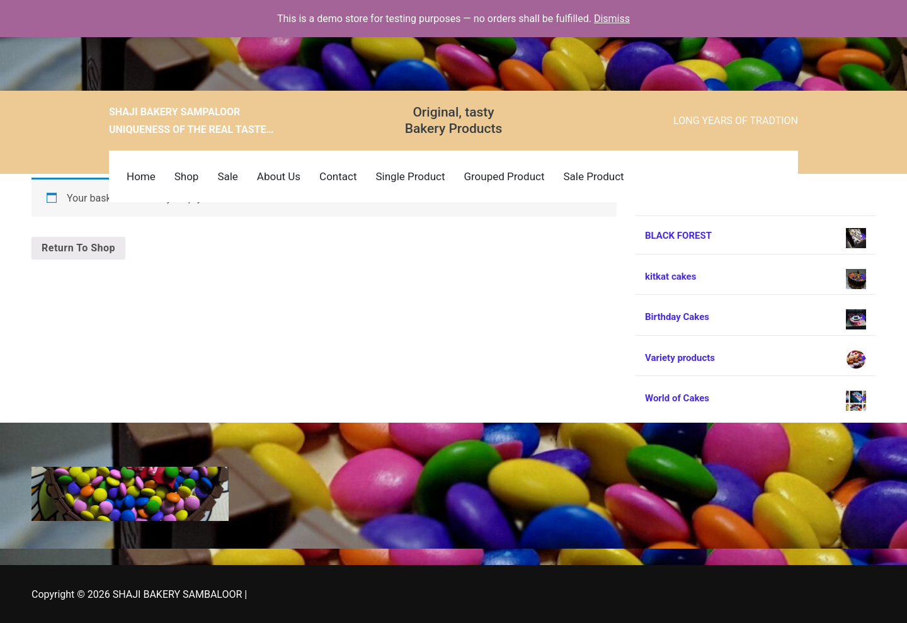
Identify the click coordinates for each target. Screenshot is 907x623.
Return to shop (78, 248)
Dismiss (612, 19)
